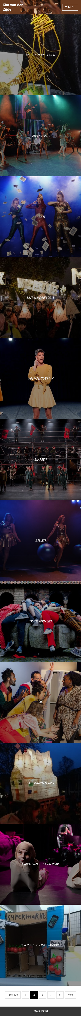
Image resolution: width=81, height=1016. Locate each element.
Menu (70, 7)
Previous (13, 994)
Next (70, 994)
